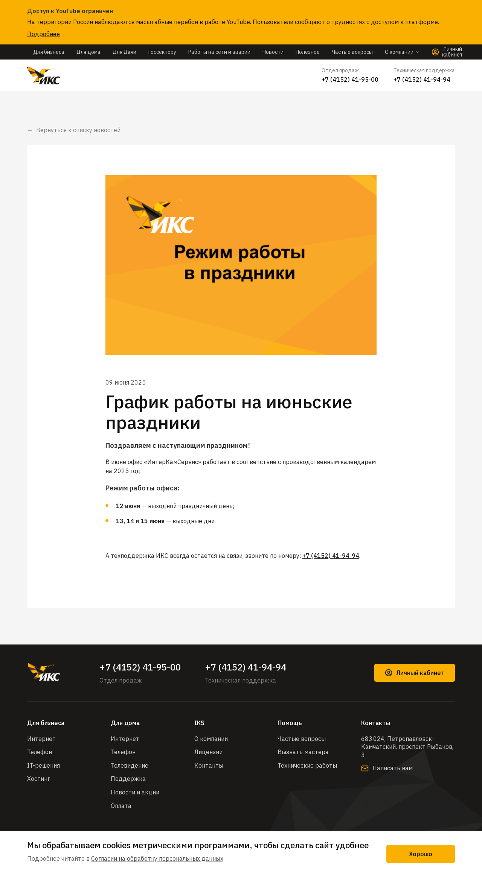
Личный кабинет (414, 673)
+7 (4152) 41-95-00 (350, 79)
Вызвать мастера (303, 752)
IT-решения (43, 765)
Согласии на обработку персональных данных (157, 858)
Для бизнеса (48, 52)
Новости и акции (135, 792)
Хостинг (38, 778)
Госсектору (162, 52)
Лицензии (208, 752)
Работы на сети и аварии (219, 52)
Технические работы (307, 765)
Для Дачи (124, 52)
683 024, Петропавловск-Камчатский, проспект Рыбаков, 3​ (407, 747)
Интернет (41, 738)
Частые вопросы (352, 52)
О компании (211, 738)
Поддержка (128, 778)
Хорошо (420, 854)
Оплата (121, 805)
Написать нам (387, 768)
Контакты (208, 765)
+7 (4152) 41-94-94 (422, 79)
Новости (273, 52)
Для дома (88, 52)
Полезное (308, 52)
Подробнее (43, 34)
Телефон (39, 752)
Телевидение (129, 765)
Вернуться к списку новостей (78, 130)
